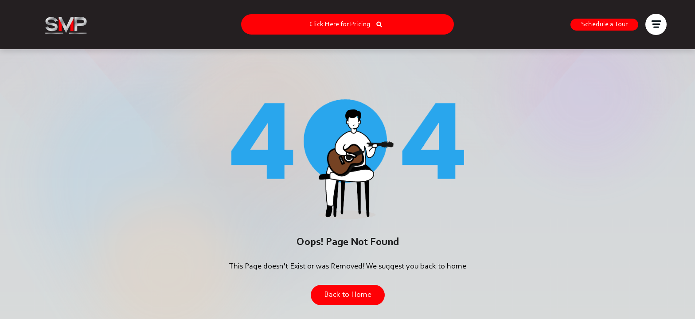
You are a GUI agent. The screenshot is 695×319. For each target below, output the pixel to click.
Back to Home (347, 295)
